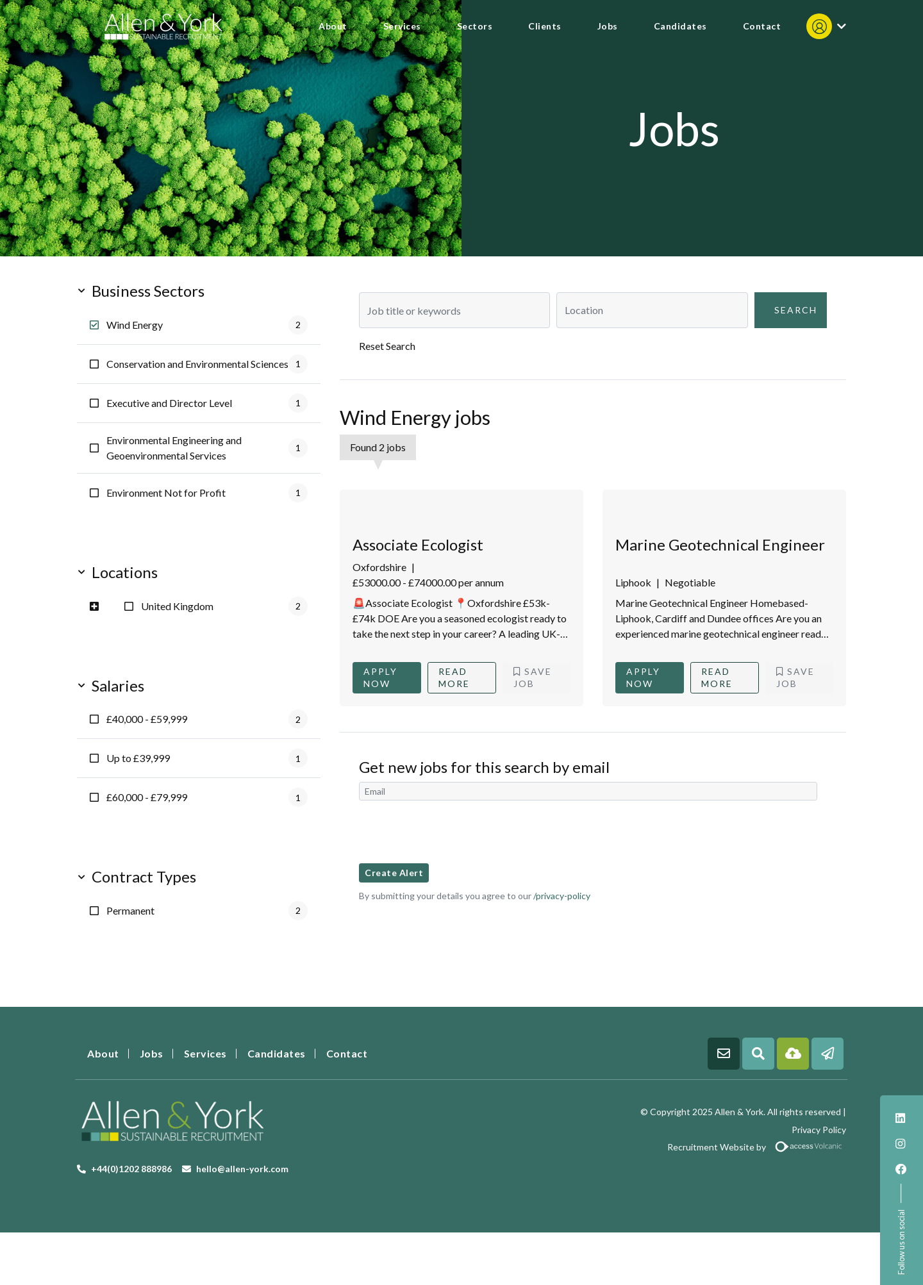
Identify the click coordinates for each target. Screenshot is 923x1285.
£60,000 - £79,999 (207, 797)
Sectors (475, 26)
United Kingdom (224, 606)
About (333, 26)
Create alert (394, 872)
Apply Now (380, 678)
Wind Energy (207, 325)
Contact (762, 26)
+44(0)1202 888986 (131, 1168)
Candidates (680, 26)
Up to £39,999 (207, 758)
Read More (454, 678)
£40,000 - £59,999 (207, 719)
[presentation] (456, 832)
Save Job (532, 678)
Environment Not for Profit (207, 492)
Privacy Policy (819, 1129)
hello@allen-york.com (242, 1168)
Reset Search (387, 346)
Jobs (607, 26)
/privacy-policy (561, 895)
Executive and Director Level (207, 403)
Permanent (207, 910)
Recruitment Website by (658, 1147)
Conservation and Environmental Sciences (207, 364)
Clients (544, 26)
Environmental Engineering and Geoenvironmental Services (207, 447)
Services (402, 26)
